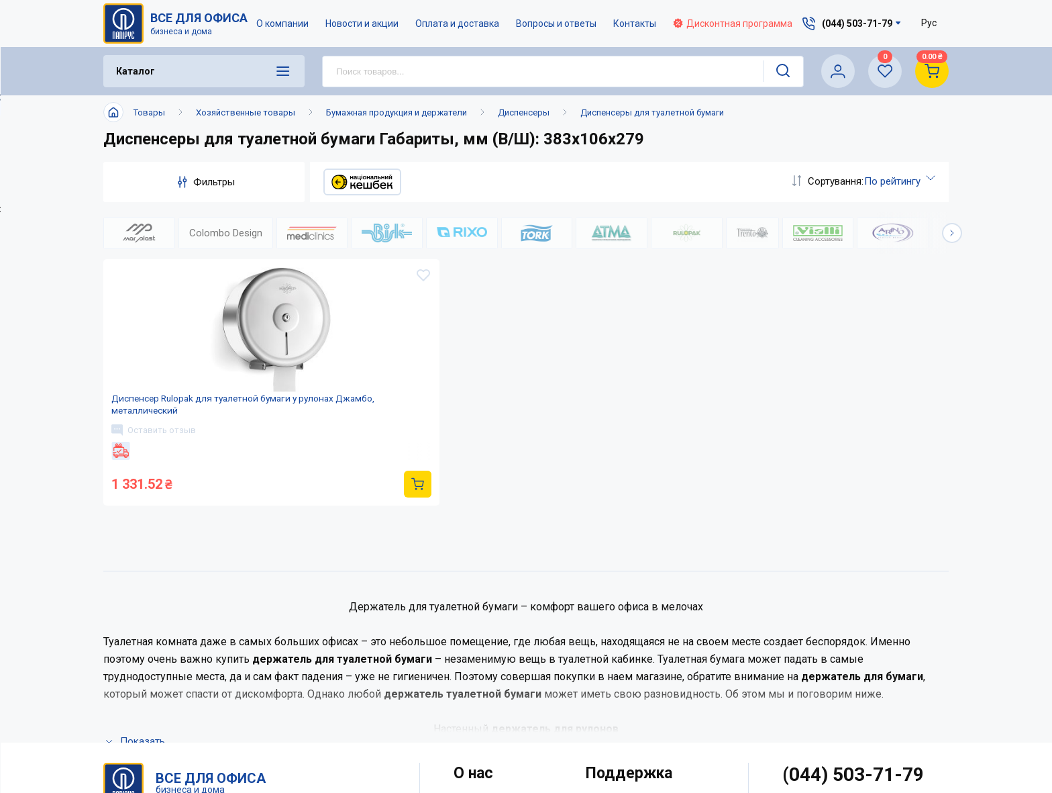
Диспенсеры (523, 112)
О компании (283, 23)
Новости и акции (362, 23)
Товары (149, 112)
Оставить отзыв (159, 455)
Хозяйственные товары (245, 112)
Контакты (635, 23)
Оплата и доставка (458, 23)
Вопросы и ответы (557, 23)
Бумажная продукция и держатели (396, 112)
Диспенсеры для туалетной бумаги (652, 112)
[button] (952, 233)
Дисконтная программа (733, 23)
